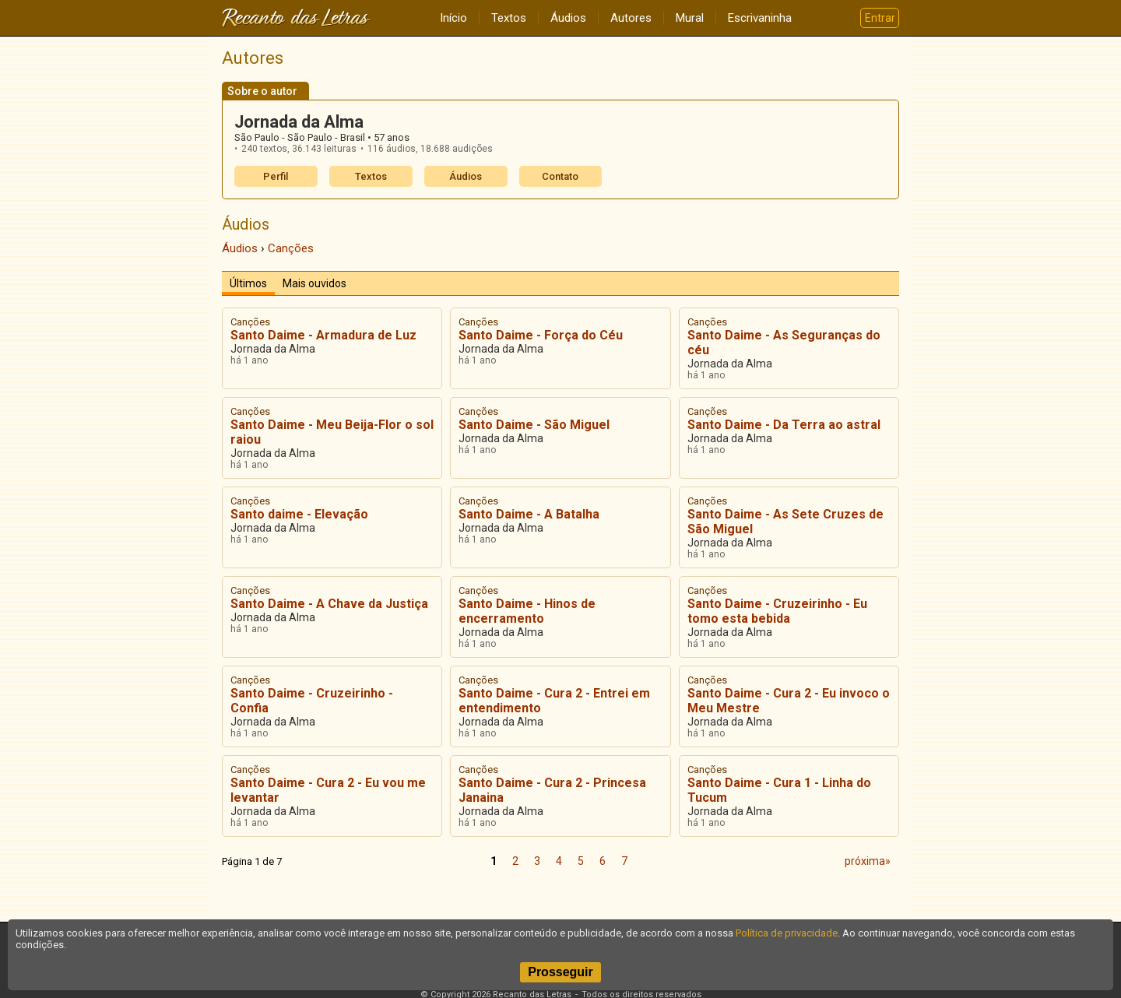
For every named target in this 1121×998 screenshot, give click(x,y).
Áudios (568, 18)
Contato (560, 176)
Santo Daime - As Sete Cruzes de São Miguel (785, 521)
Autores (631, 18)
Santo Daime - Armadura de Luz (323, 335)
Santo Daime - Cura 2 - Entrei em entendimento (554, 700)
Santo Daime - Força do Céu (541, 335)
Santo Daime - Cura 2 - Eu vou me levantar (328, 790)
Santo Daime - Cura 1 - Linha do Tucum (779, 790)
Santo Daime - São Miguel (534, 424)
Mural (690, 18)
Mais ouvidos (314, 283)
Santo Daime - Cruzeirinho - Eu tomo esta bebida (777, 611)
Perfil (275, 176)
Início (453, 18)
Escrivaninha (760, 18)
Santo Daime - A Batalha (529, 514)
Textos (508, 18)
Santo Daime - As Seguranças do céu (783, 342)
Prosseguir (560, 972)
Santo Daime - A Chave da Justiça (329, 603)
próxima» (868, 861)
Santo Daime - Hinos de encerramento (527, 611)
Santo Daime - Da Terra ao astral (783, 424)
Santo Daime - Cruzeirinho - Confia (311, 700)
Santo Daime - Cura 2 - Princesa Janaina (552, 790)
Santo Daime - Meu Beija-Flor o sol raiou (332, 432)
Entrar (880, 18)
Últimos (248, 283)
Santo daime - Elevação (299, 514)
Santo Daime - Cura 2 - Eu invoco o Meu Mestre (788, 700)
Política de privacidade (787, 933)
